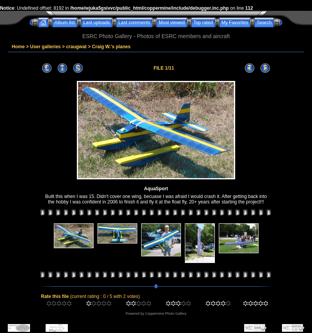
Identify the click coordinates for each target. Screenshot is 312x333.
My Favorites (235, 22)
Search (264, 22)
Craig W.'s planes (111, 46)
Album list (65, 22)
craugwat (76, 46)
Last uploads (96, 22)
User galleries (45, 46)
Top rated (203, 22)
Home (18, 46)
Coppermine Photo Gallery (165, 313)
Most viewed (172, 22)
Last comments (134, 22)
